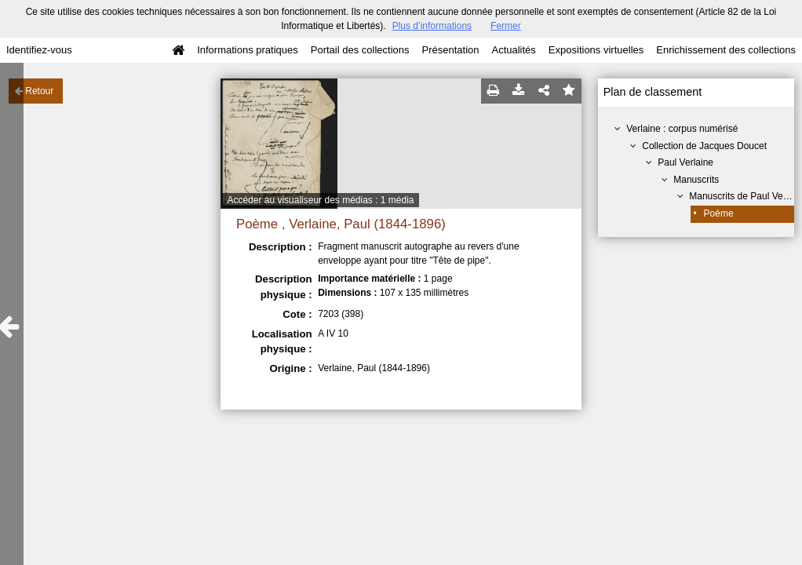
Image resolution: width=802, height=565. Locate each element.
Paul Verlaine (685, 162)
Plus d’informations (432, 25)
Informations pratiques (247, 50)
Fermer (505, 25)
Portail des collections (360, 50)
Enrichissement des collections (726, 50)
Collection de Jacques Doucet (704, 145)
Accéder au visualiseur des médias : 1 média (320, 200)
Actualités (513, 50)
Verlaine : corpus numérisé (682, 128)
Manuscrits (696, 179)
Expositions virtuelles (596, 50)
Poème (719, 213)
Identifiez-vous (39, 50)
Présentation (450, 50)
